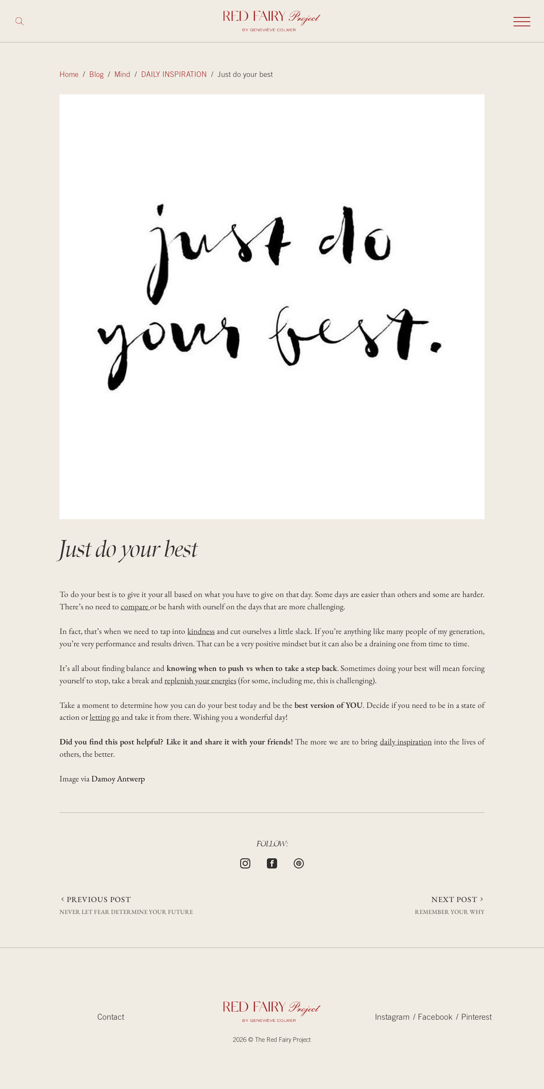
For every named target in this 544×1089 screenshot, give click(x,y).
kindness (201, 631)
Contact (110, 1018)
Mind (122, 75)
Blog (96, 75)
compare (135, 606)
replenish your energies (200, 680)
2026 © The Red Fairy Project (272, 1041)
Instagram (392, 1018)
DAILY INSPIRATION (174, 75)
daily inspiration (406, 741)
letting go (104, 717)
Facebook (435, 1018)
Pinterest (476, 1018)
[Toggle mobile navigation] (521, 21)
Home (69, 75)
